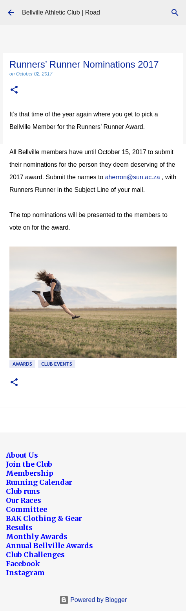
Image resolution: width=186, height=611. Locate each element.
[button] (14, 90)
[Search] (175, 12)
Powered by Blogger (93, 599)
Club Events (56, 363)
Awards (22, 363)
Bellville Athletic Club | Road (61, 12)
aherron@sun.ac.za (132, 177)
